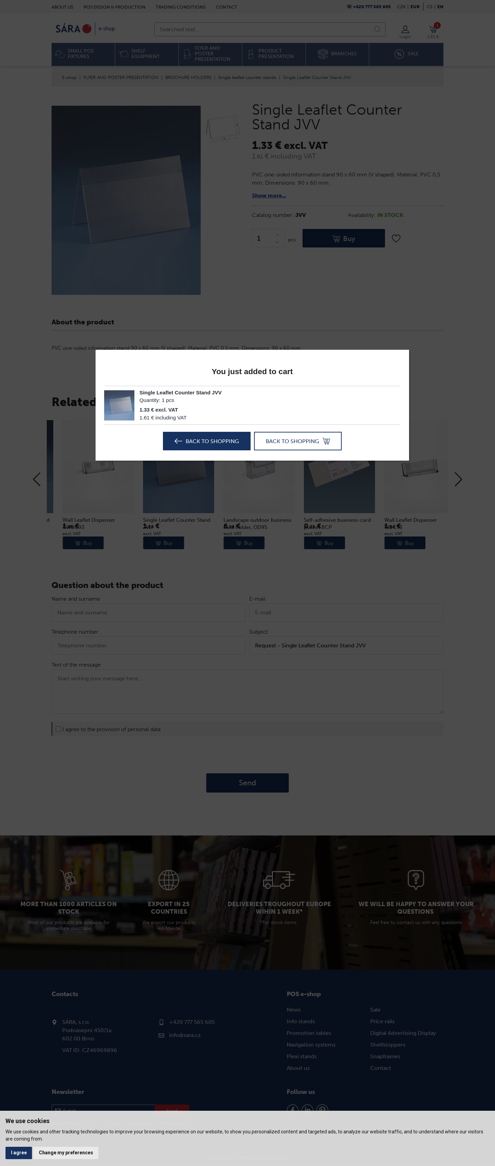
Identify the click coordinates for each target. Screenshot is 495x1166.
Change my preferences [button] (66, 1152)
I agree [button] (19, 1152)
